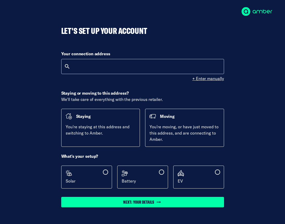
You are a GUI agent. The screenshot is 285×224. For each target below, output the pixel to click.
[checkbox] (86, 177)
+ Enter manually (208, 78)
